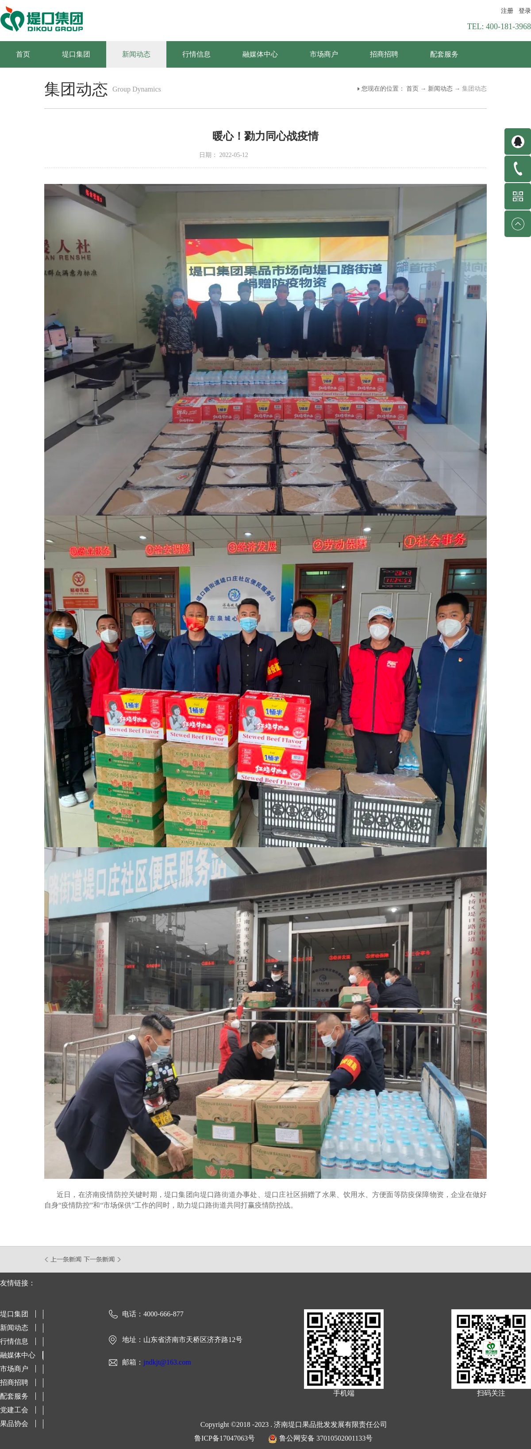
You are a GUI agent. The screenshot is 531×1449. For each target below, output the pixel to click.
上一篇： (63, 1259)
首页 (23, 54)
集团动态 (474, 88)
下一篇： (102, 1259)
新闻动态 (440, 88)
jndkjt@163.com (167, 1362)
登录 (525, 11)
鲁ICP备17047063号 (224, 1438)
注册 (507, 11)
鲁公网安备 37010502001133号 (326, 1438)
